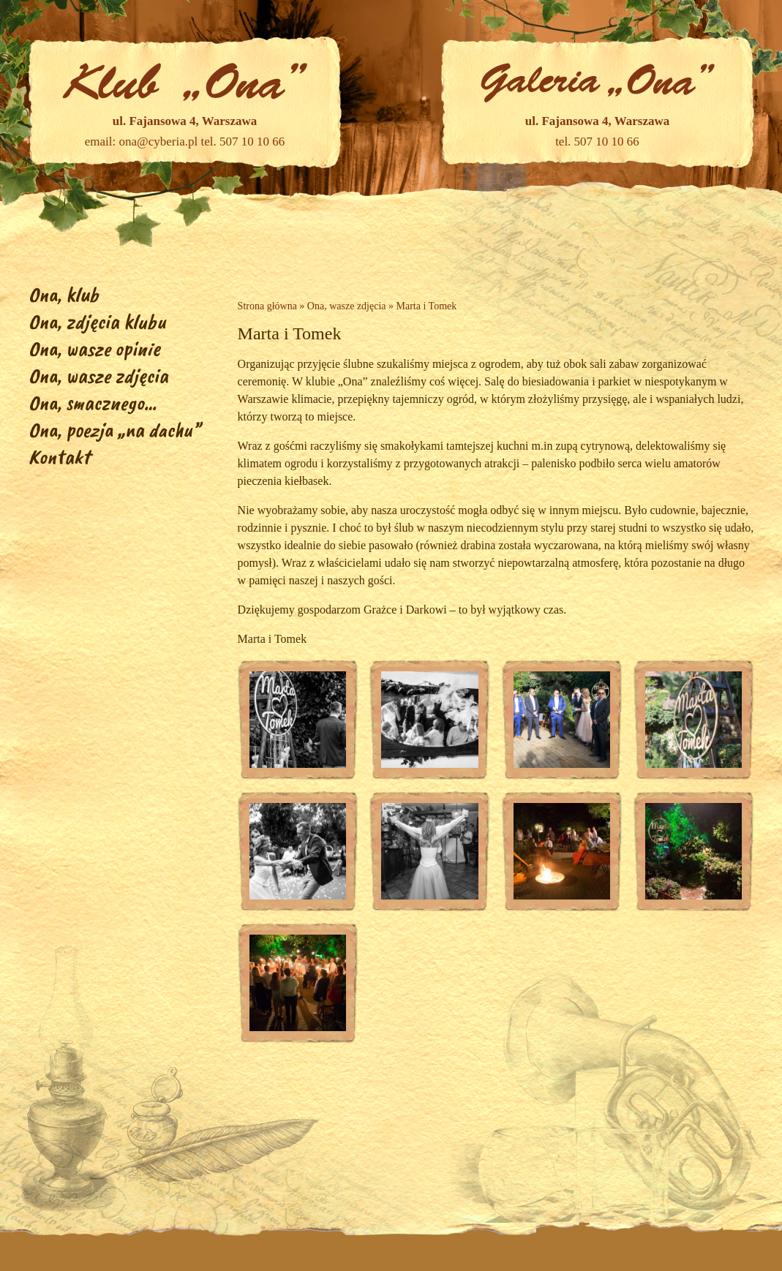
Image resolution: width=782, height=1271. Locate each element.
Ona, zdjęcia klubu (97, 321)
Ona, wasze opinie (94, 348)
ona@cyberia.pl (158, 141)
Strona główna (267, 306)
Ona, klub (64, 294)
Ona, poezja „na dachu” (114, 429)
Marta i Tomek (426, 306)
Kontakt (59, 456)
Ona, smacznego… (93, 402)
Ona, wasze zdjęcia (98, 375)
